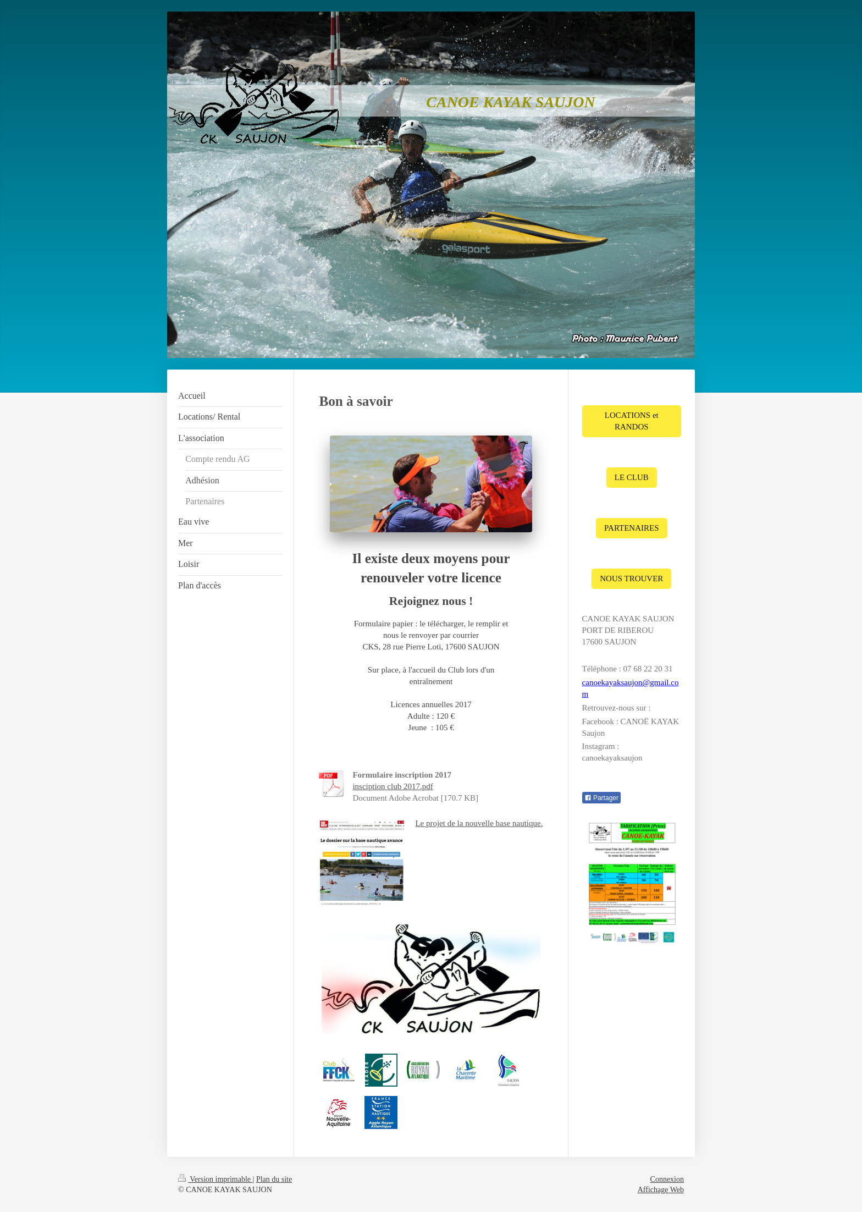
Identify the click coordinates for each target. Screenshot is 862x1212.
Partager (601, 798)
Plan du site (274, 1179)
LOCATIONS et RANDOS (632, 421)
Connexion (667, 1179)
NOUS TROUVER (631, 578)
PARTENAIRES (631, 528)
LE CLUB (632, 477)
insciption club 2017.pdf (392, 786)
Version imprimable (215, 1179)
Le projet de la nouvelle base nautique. (479, 823)
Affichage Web (661, 1190)
